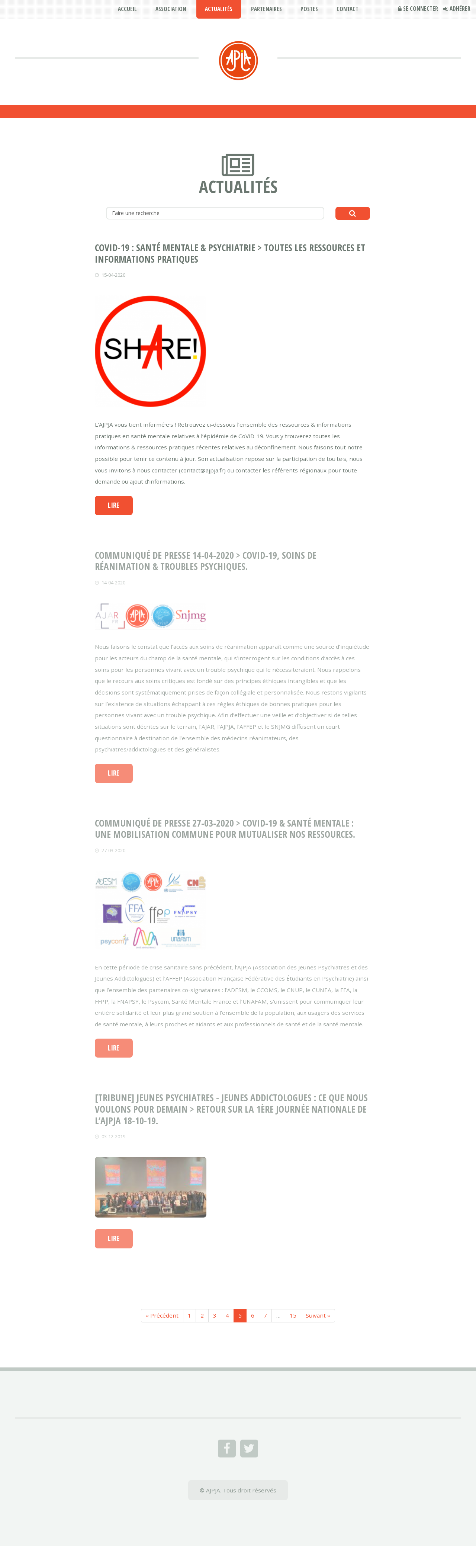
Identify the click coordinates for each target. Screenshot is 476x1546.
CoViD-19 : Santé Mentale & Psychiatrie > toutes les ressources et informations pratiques (230, 253)
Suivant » (318, 1315)
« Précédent (162, 1315)
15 (293, 1315)
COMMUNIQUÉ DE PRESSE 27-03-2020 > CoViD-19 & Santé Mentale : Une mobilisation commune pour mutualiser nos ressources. (225, 829)
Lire (113, 505)
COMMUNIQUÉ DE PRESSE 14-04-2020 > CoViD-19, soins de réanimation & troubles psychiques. (205, 561)
